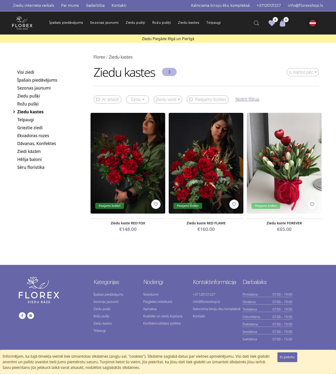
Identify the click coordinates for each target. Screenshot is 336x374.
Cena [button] (136, 99)
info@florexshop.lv (305, 5)
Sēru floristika (31, 167)
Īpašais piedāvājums (66, 22)
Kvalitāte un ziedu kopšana (163, 316)
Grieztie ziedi (30, 127)
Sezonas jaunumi (104, 22)
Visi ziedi (25, 72)
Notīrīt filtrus (247, 99)
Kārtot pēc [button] (301, 72)
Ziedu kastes (188, 22)
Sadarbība (95, 5)
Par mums (70, 5)
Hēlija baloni (29, 159)
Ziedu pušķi (135, 22)
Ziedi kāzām (29, 151)
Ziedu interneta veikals (33, 5)
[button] (314, 23)
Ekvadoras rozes (33, 135)
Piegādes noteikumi (157, 301)
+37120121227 (269, 5)
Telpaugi (213, 22)
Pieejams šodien (207, 99)
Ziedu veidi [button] (166, 99)
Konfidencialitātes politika (162, 323)
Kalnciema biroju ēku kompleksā (220, 5)
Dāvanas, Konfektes (36, 143)
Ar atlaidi (107, 99)
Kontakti (119, 5)
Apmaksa (150, 309)
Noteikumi (150, 294)
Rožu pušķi (161, 22)
